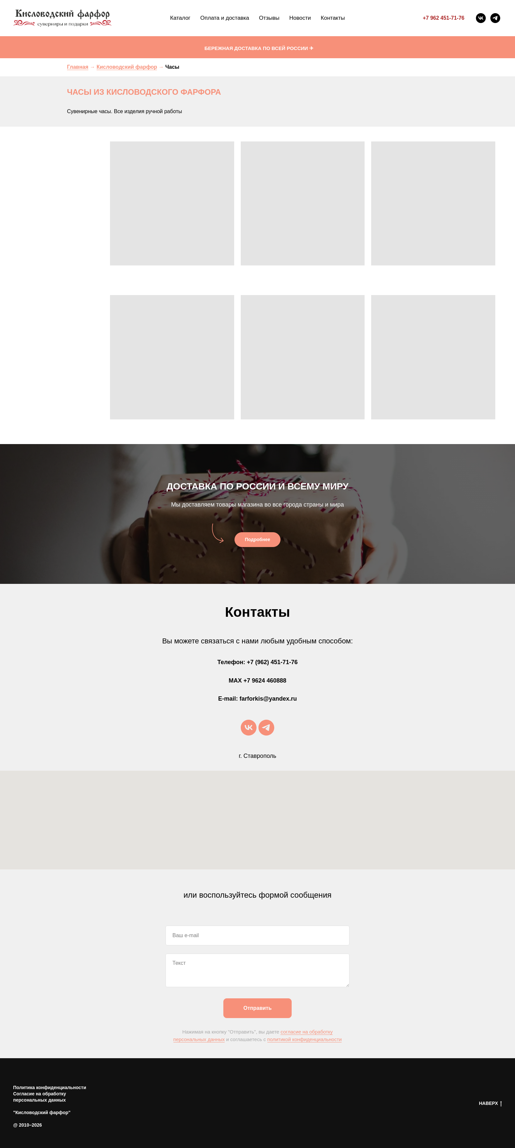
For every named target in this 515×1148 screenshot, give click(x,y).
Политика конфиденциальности (49, 1087)
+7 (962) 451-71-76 (272, 662)
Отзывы (269, 18)
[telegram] (495, 18)
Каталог (180, 18)
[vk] (481, 18)
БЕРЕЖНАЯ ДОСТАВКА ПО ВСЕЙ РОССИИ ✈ (258, 48)
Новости (300, 18)
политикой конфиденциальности (304, 1039)
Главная (77, 67)
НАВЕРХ (490, 1104)
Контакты (333, 18)
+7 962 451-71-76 (443, 18)
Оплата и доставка (224, 18)
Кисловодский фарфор (127, 67)
